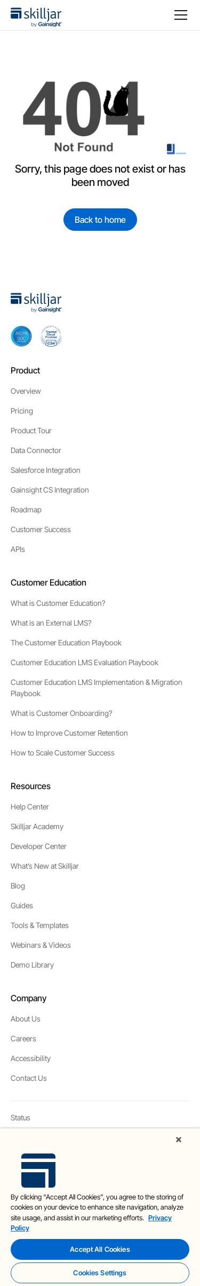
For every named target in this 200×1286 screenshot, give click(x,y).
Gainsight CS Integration (50, 489)
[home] (36, 15)
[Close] (178, 1139)
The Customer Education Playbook (66, 642)
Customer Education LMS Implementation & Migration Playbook (96, 687)
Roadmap (26, 509)
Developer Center (39, 846)
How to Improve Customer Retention (69, 732)
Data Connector (36, 450)
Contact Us (29, 1077)
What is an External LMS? (51, 622)
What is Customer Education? (58, 602)
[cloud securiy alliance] (51, 336)
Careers (23, 1038)
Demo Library (32, 964)
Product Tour (31, 430)
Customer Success (41, 529)
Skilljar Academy (37, 826)
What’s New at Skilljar (45, 865)
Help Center (30, 806)
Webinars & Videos (41, 944)
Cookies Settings (99, 1272)
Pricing (22, 410)
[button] (178, 15)
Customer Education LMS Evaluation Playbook (84, 662)
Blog (18, 885)
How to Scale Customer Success (63, 752)
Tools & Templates (40, 925)
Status (20, 1117)
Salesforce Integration (46, 469)
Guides (22, 905)
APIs (18, 549)
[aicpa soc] (21, 336)
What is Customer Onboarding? (61, 713)
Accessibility (31, 1058)
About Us (26, 1018)
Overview (26, 390)
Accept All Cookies (100, 1249)
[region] (100, 1207)
